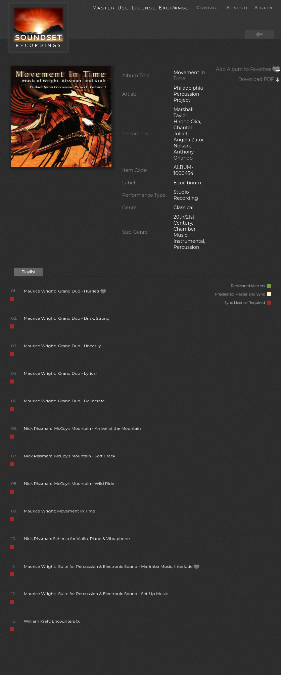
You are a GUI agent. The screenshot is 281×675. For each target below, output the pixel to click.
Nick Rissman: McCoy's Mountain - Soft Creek (69, 455)
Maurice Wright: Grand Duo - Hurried (65, 291)
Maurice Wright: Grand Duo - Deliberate (64, 400)
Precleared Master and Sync (243, 294)
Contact (208, 7)
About (181, 7)
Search (237, 7)
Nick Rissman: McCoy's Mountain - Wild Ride (69, 483)
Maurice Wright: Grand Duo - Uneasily (62, 345)
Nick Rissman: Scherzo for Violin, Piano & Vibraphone (77, 538)
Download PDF (259, 79)
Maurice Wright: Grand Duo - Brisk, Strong (67, 318)
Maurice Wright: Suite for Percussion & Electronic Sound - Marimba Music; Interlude (112, 566)
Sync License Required (247, 303)
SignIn (263, 7)
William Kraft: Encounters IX (52, 621)
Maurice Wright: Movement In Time (59, 510)
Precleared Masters (251, 286)
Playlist (28, 271)
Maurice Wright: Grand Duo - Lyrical (60, 373)
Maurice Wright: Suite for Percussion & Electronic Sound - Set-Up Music (96, 593)
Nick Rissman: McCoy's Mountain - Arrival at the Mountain (82, 428)
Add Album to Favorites (248, 69)
